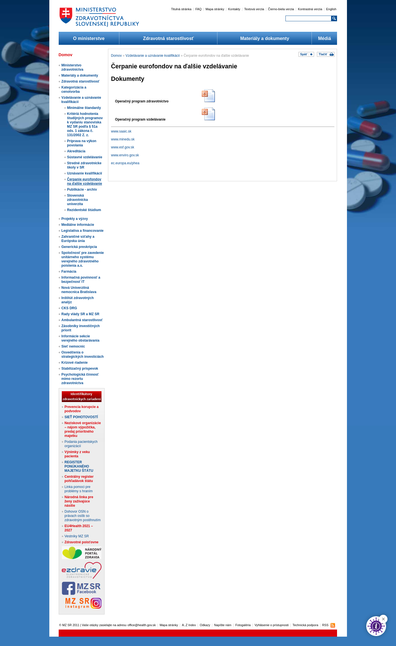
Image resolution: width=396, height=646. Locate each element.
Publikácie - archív (82, 190)
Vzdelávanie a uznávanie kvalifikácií (153, 56)
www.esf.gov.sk (122, 147)
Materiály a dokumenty (264, 38)
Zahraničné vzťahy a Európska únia (78, 239)
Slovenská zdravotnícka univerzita (77, 199)
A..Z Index (189, 625)
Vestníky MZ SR (77, 536)
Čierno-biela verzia (281, 9)
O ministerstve (89, 38)
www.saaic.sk (121, 131)
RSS (325, 625)
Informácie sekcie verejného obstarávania (80, 338)
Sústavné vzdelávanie (84, 157)
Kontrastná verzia (310, 9)
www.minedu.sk (123, 139)
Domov (116, 56)
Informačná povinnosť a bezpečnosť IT (81, 279)
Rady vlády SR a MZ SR (80, 314)
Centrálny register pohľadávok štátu (79, 479)
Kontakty (234, 9)
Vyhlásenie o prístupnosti (272, 625)
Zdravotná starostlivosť (168, 38)
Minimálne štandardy (84, 108)
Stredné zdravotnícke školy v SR (84, 165)
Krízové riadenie (75, 363)
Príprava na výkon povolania (81, 143)
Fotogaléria (243, 625)
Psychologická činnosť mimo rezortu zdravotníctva (80, 379)
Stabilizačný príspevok (80, 369)
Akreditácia (76, 151)
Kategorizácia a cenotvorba (74, 89)
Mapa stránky (215, 9)
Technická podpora (305, 625)
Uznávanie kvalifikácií (84, 173)
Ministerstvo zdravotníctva (72, 67)
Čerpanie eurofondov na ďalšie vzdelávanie (84, 181)
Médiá (324, 38)
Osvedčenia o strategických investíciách (83, 354)
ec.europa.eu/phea (125, 163)
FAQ (198, 9)
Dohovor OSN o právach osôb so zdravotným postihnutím (83, 516)
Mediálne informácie (78, 225)
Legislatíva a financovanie (83, 231)
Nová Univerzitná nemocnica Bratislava (79, 290)
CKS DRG (69, 308)
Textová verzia (254, 9)
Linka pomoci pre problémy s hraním (79, 489)
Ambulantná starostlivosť (82, 320)
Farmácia (69, 271)
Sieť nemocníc (73, 346)
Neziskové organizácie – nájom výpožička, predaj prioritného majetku (83, 429)
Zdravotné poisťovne (82, 542)
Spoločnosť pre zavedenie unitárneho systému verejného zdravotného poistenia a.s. (83, 259)
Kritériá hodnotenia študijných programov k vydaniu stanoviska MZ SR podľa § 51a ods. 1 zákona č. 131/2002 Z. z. (85, 124)
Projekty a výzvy (75, 219)
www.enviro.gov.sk (125, 155)
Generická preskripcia (79, 247)
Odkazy (205, 625)
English (331, 9)
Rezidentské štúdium (84, 210)
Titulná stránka (181, 9)
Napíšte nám (222, 625)
